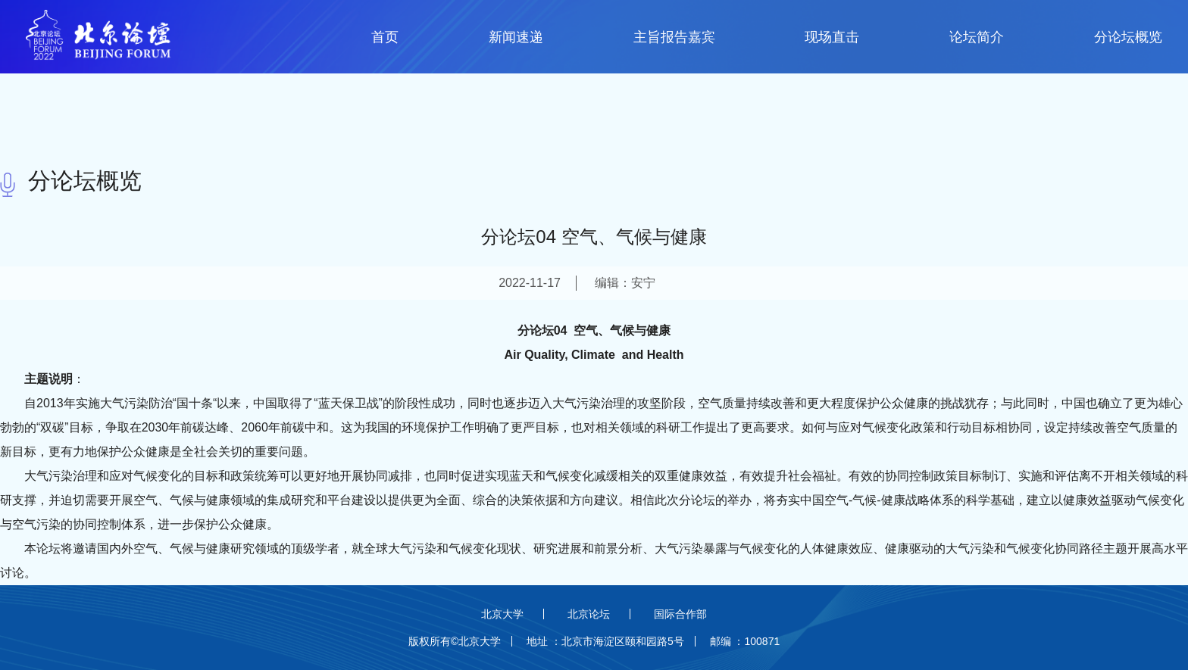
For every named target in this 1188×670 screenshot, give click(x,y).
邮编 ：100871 (745, 641)
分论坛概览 (85, 181)
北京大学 (502, 614)
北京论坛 (588, 614)
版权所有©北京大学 (454, 641)
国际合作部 (680, 614)
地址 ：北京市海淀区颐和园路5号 (605, 641)
